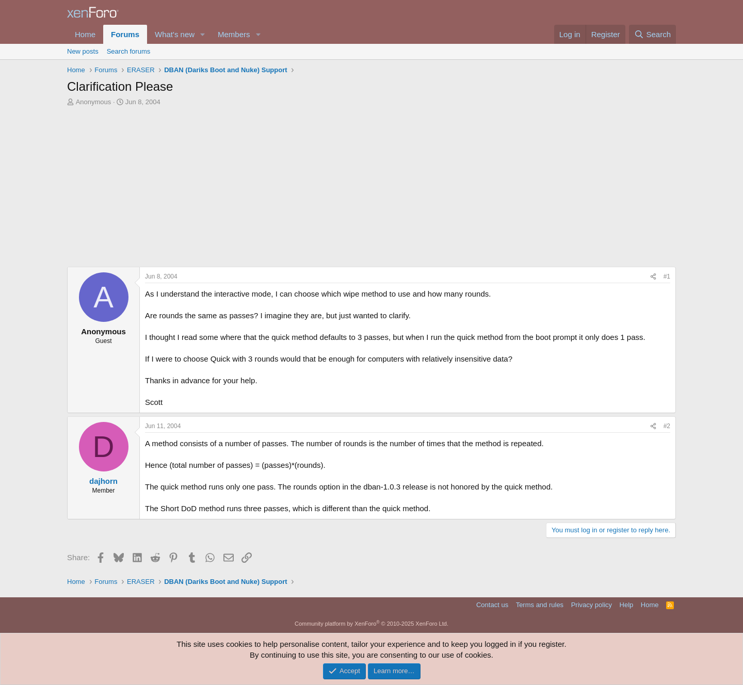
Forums (125, 34)
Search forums (129, 51)
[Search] (652, 34)
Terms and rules (539, 605)
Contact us (492, 605)
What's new (175, 34)
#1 (667, 276)
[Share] (653, 277)
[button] (203, 34)
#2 (667, 426)
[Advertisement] (371, 184)
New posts (83, 51)
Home (85, 34)
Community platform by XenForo (371, 624)
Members (234, 34)
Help (627, 605)
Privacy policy (591, 605)
